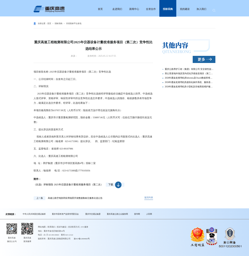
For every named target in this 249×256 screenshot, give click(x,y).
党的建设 (185, 9)
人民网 (149, 214)
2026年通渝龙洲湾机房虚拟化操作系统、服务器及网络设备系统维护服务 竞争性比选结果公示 (189, 82)
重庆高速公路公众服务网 (117, 214)
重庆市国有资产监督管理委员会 (65, 214)
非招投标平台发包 (73, 23)
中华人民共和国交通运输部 (34, 214)
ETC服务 (85, 227)
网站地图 (42, 227)
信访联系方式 (74, 227)
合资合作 (151, 9)
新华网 (137, 214)
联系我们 (51, 227)
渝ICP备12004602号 (82, 239)
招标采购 (168, 9)
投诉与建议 (61, 227)
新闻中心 (134, 9)
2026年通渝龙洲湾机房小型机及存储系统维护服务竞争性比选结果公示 (189, 86)
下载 (115, 185)
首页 (100, 9)
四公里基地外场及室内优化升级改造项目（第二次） (189, 73)
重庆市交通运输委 (93, 214)
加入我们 (201, 9)
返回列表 (148, 197)
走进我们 (117, 9)
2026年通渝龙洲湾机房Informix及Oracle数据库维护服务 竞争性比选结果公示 (189, 78)
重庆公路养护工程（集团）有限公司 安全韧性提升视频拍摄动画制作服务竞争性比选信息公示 (189, 69)
